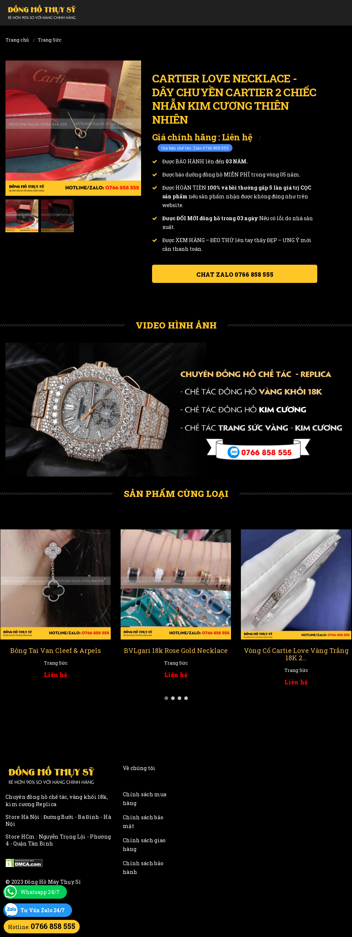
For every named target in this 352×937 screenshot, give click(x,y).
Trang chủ (17, 39)
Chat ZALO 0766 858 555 (234, 274)
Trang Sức (49, 39)
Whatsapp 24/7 (40, 892)
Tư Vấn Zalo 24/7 (42, 910)
